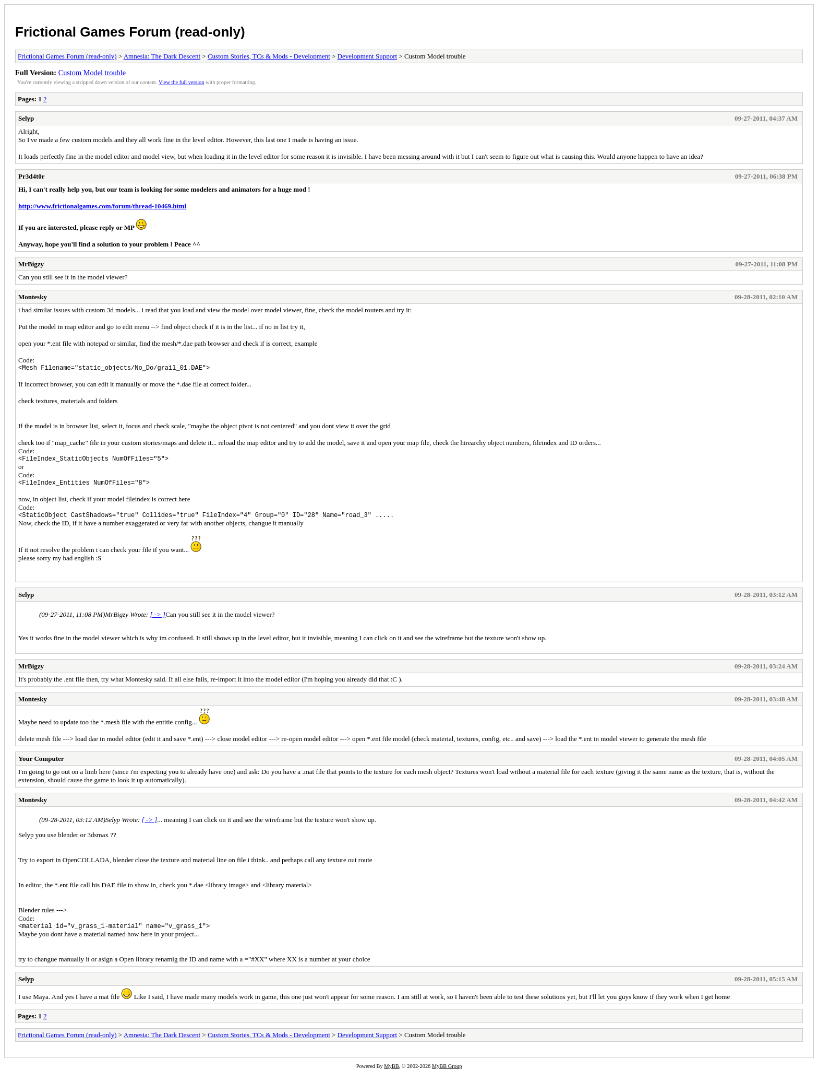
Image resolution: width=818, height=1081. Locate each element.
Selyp (26, 118)
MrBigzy (31, 264)
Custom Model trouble (92, 72)
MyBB (391, 1074)
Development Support (367, 56)
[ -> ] (157, 621)
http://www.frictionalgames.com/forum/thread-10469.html (102, 206)
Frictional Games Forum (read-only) (130, 32)
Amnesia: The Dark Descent (162, 56)
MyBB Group (447, 1074)
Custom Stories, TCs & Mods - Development (269, 56)
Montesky (32, 297)
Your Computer (41, 765)
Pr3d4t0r (31, 176)
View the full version (181, 82)
